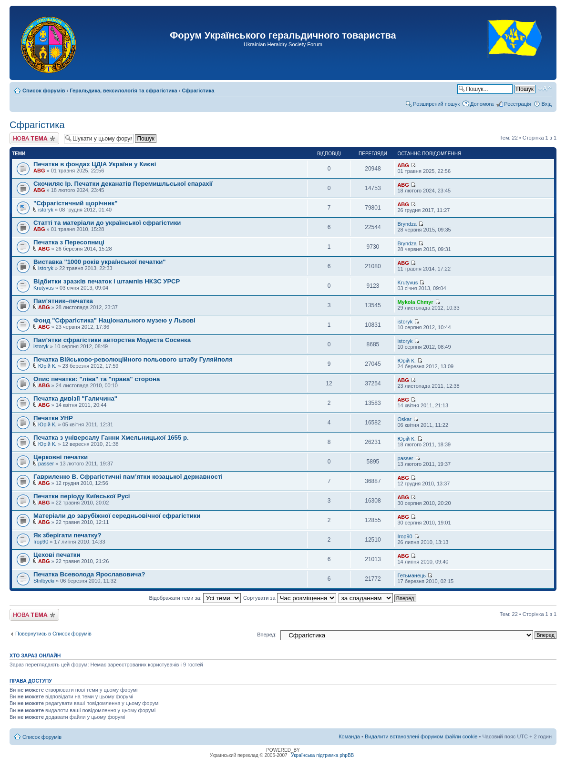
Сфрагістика (198, 90)
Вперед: (267, 634)
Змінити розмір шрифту (545, 88)
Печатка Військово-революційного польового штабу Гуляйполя (133, 359)
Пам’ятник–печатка (63, 300)
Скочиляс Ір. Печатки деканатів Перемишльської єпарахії (123, 183)
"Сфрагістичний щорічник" (75, 203)
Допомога (482, 104)
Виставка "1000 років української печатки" (99, 261)
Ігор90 (40, 541)
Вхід (546, 104)
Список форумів (43, 90)
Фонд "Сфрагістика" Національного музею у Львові (114, 320)
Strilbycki (43, 581)
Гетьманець (411, 575)
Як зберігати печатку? (67, 535)
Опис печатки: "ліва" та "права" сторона (96, 379)
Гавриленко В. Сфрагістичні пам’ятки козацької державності (128, 476)
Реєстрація (517, 104)
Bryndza (406, 224)
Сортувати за (289, 598)
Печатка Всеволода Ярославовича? (89, 574)
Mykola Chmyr (415, 302)
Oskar (404, 419)
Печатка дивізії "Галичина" (75, 398)
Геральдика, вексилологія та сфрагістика (123, 90)
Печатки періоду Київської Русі (81, 496)
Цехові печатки (57, 554)
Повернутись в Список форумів (53, 633)
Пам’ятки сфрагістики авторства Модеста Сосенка (112, 339)
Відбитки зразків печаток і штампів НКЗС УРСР (106, 281)
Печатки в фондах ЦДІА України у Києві (94, 164)
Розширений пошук (436, 104)
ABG (39, 170)
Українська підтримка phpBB (322, 755)
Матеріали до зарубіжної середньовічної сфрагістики (116, 515)
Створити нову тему (34, 138)
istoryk (45, 209)
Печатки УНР (53, 418)
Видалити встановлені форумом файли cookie (421, 736)
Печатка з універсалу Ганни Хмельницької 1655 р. (111, 437)
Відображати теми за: (194, 598)
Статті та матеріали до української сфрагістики (107, 222)
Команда (349, 736)
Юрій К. (47, 366)
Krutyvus (43, 288)
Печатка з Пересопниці (68, 242)
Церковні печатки (60, 457)
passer (46, 463)
